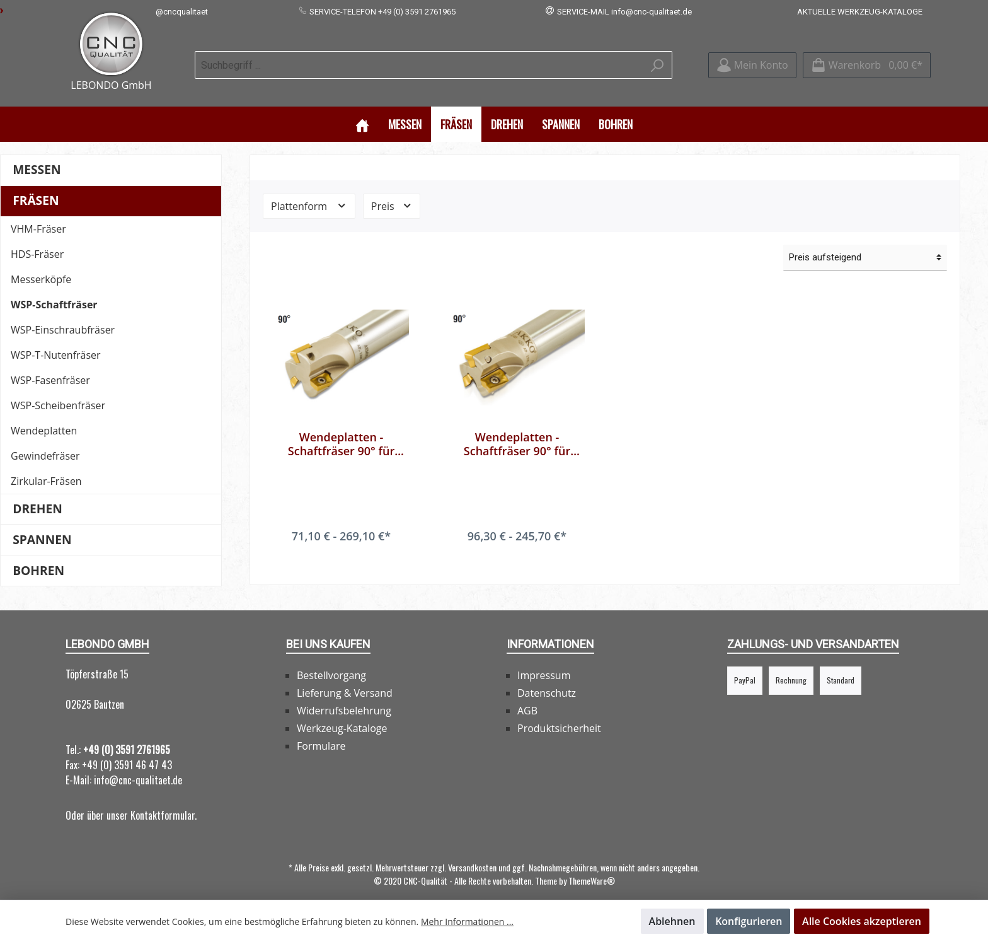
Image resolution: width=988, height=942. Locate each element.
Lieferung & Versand (345, 680)
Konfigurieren (748, 921)
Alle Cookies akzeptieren (861, 921)
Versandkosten (472, 854)
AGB (527, 698)
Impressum (543, 663)
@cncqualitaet (182, 11)
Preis (391, 193)
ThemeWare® (591, 868)
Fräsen (36, 187)
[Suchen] (657, 59)
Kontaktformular (162, 802)
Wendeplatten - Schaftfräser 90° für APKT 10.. (341, 431)
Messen (36, 156)
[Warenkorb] (867, 59)
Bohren (38, 557)
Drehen (37, 495)
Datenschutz (546, 680)
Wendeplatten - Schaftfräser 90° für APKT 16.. (517, 431)
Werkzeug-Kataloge (342, 716)
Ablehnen (672, 921)
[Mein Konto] (752, 59)
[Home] (362, 111)
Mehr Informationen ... (467, 921)
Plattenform (309, 193)
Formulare (321, 733)
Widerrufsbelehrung (344, 698)
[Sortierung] (865, 245)
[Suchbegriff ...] (419, 59)
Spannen (42, 526)
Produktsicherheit (559, 716)
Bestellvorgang (331, 663)
